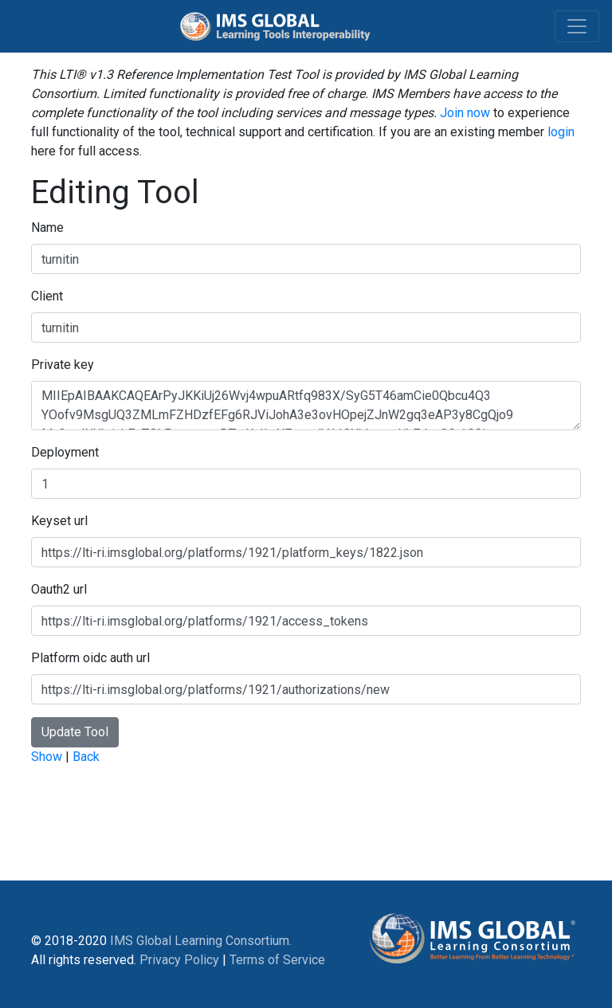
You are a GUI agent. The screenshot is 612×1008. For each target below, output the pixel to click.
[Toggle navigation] (577, 26)
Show (46, 756)
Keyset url (59, 520)
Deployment (65, 452)
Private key (62, 364)
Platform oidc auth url (90, 657)
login (561, 131)
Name (47, 227)
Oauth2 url (59, 589)
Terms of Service (277, 959)
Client (47, 296)
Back (86, 756)
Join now (465, 112)
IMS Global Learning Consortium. (201, 940)
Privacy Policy (179, 959)
